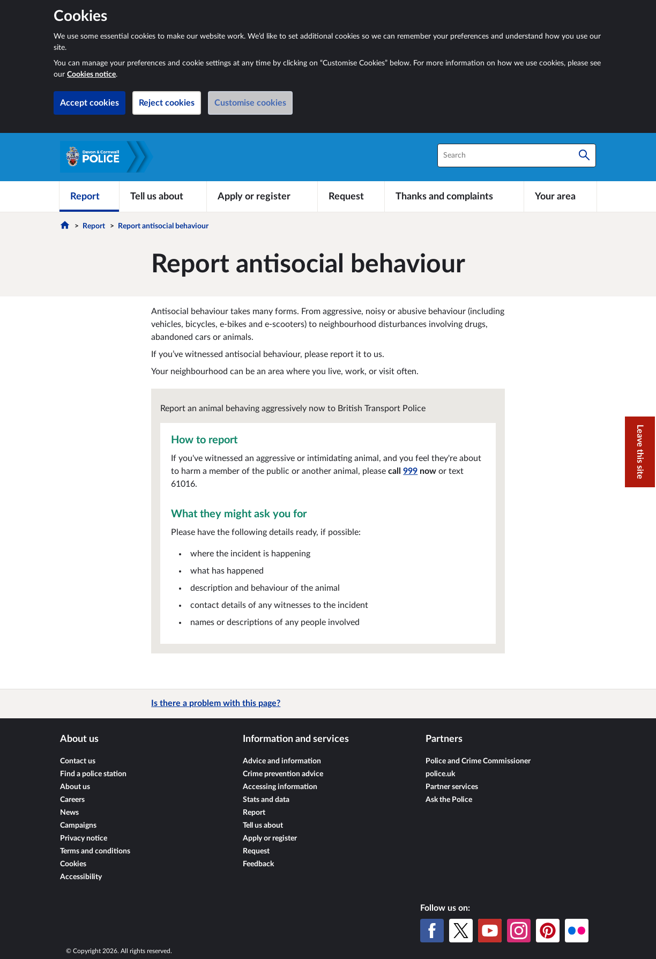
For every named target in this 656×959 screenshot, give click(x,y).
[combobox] (516, 155)
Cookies (73, 864)
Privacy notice (83, 838)
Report (94, 226)
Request (256, 851)
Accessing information (280, 787)
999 (410, 471)
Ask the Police (449, 800)
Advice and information (282, 761)
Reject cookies (167, 103)
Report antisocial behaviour (163, 226)
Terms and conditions (95, 851)
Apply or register (270, 838)
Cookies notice (91, 74)
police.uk (440, 774)
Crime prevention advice (283, 774)
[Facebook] (432, 930)
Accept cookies (89, 103)
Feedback (258, 864)
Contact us (77, 761)
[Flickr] (576, 930)
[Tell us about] (163, 196)
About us (75, 787)
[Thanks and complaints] (454, 196)
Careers (72, 800)
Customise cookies (250, 103)
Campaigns (78, 825)
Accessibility (81, 877)
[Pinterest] (548, 930)
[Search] (584, 155)
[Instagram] (519, 930)
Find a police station (93, 774)
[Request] (351, 196)
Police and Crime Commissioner (478, 761)
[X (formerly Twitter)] (461, 930)
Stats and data (266, 800)
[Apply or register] (262, 196)
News (69, 812)
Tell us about (263, 825)
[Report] (89, 196)
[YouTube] (490, 930)
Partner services (452, 787)
